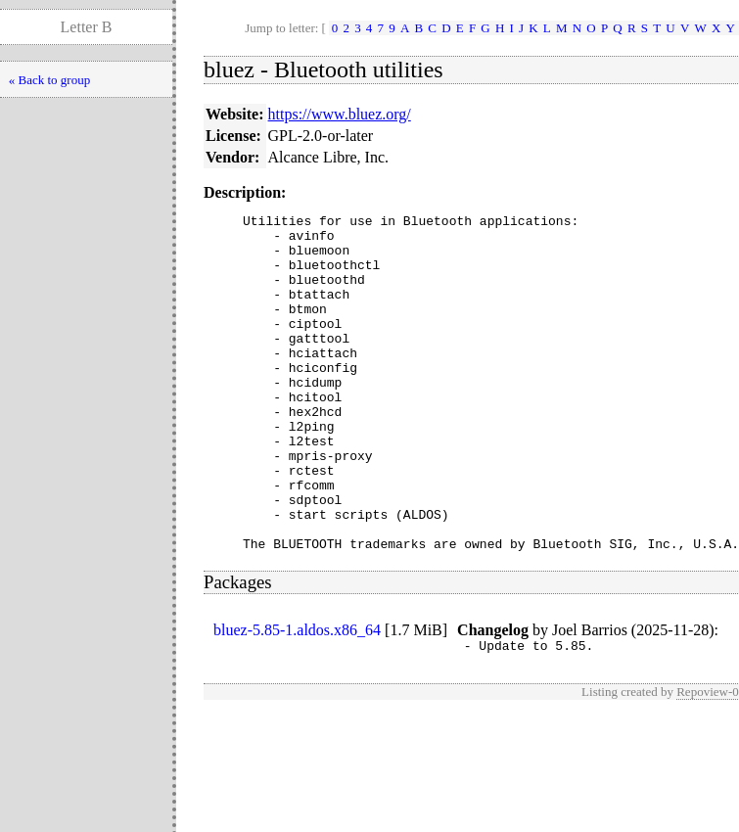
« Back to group (49, 79)
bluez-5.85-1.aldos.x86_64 (297, 697)
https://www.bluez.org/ (339, 114)
